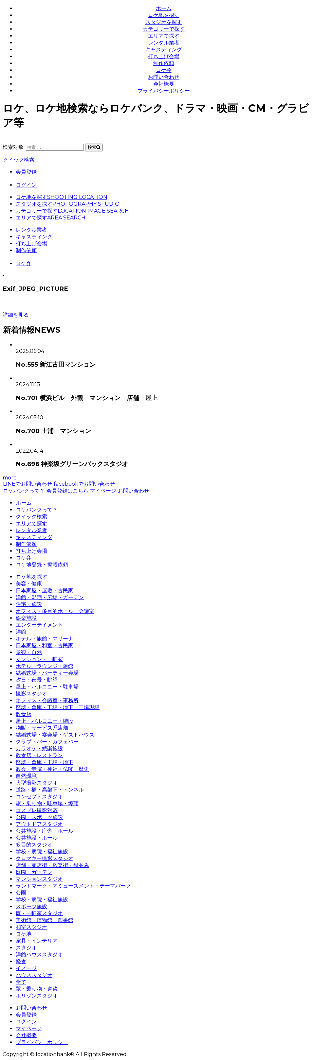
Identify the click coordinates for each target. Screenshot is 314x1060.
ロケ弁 (164, 70)
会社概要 (163, 84)
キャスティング (163, 49)
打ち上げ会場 (163, 56)
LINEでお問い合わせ (27, 484)
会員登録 (26, 172)
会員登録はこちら (67, 491)
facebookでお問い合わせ (84, 484)
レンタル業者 (163, 43)
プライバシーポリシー (164, 91)
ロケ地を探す (163, 15)
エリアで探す (163, 36)
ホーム (164, 8)
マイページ (103, 491)
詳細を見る (16, 315)
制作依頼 (163, 63)
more (10, 478)
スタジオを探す (163, 22)
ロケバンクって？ (24, 491)
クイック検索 (18, 160)
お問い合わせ (163, 77)
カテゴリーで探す (164, 29)
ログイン (26, 185)
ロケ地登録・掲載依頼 (42, 565)
